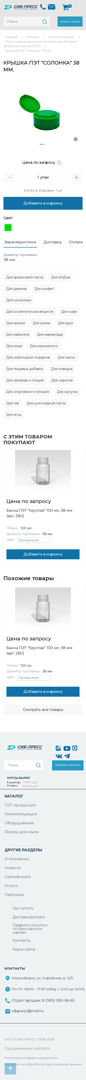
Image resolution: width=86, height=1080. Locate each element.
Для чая (12, 403)
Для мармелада (50, 334)
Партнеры (14, 894)
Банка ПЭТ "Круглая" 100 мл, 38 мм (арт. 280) (39, 513)
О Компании (17, 859)
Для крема (41, 323)
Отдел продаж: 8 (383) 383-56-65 (43, 1000)
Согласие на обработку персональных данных (43, 1064)
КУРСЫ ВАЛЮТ (18, 778)
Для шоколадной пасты (46, 403)
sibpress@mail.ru (28, 1011)
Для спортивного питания (27, 392)
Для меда (14, 346)
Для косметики (18, 300)
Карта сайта (24, 949)
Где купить (23, 908)
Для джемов (16, 289)
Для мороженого (44, 346)
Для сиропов (62, 380)
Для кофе (69, 312)
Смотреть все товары (43, 709)
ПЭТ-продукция (20, 805)
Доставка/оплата (28, 917)
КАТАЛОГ (14, 796)
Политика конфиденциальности (31, 1058)
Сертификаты (18, 877)
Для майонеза (17, 334)
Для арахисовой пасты (24, 277)
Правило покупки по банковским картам (30, 928)
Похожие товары (28, 578)
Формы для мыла (21, 832)
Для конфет (44, 289)
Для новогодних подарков (28, 357)
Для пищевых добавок (24, 369)
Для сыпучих (67, 392)
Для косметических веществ (29, 312)
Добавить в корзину (43, 203)
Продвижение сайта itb (27, 1048)
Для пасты (66, 357)
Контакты (22, 940)
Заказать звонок (70, 21)
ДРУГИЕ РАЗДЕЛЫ (23, 850)
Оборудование (19, 823)
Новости (13, 868)
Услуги (11, 886)
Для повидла (61, 369)
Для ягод (13, 415)
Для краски (15, 323)
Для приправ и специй (25, 380)
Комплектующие (21, 814)
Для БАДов (60, 277)
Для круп (65, 323)
